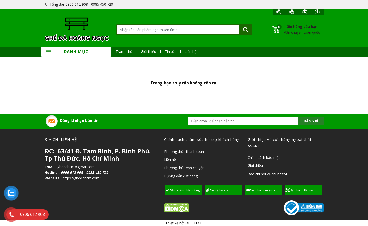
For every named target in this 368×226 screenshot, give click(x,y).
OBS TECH (194, 223)
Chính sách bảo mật (264, 157)
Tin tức (170, 51)
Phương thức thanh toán (184, 151)
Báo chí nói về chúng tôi (267, 174)
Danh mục (67, 51)
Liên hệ (190, 51)
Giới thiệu (148, 51)
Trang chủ (124, 51)
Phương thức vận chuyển (184, 167)
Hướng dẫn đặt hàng (181, 176)
